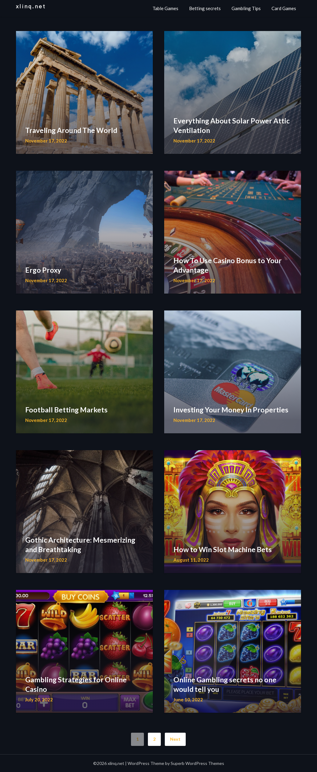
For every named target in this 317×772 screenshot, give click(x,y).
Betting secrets (205, 8)
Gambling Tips (246, 8)
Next (175, 739)
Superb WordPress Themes (197, 763)
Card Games (283, 8)
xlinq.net (31, 6)
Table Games (165, 8)
